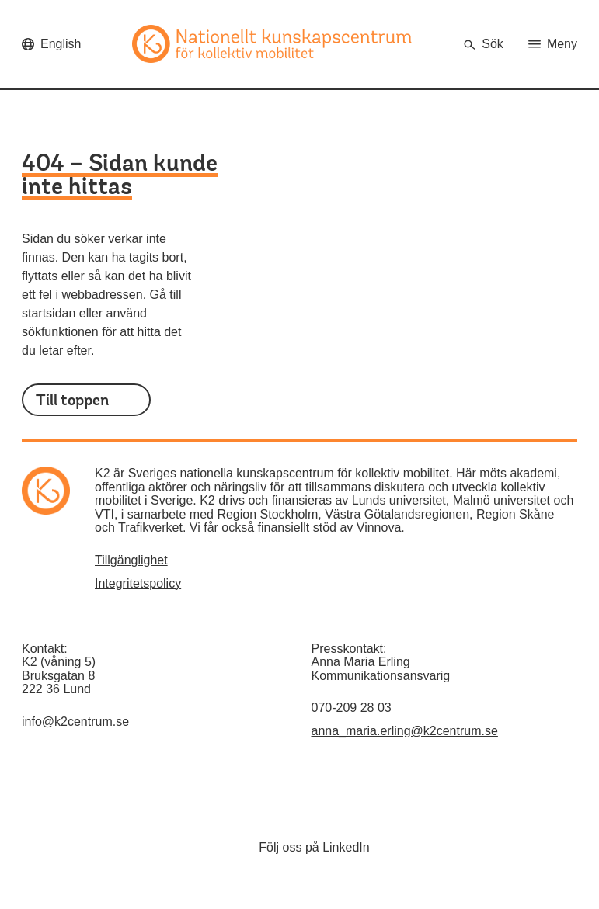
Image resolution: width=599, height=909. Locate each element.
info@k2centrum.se (75, 721)
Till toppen (72, 400)
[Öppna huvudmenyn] (552, 44)
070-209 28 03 (352, 707)
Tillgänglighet (131, 560)
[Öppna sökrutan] (483, 44)
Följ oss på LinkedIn (314, 847)
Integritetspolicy (138, 583)
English (60, 43)
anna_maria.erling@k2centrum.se (405, 730)
